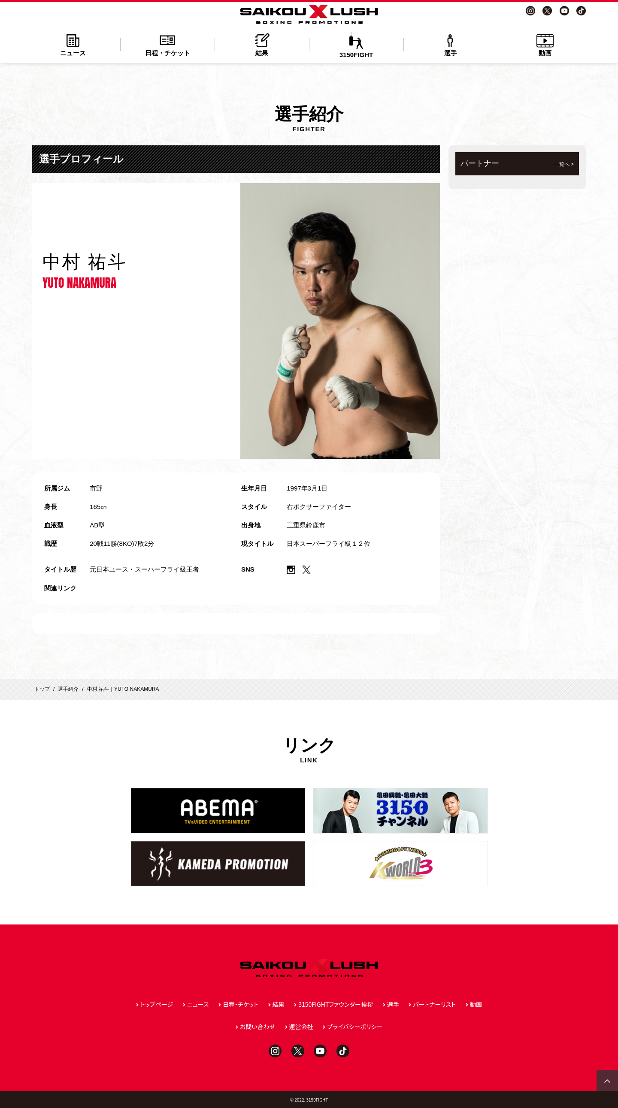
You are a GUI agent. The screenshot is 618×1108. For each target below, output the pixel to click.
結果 (262, 44)
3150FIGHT (356, 45)
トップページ (156, 1004)
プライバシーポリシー (354, 1026)
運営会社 (301, 1026)
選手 (450, 44)
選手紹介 (68, 689)
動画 (545, 44)
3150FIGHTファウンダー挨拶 (335, 1004)
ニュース (73, 44)
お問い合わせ (257, 1026)
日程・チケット (167, 44)
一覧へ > (564, 164)
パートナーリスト (434, 1004)
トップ (42, 689)
